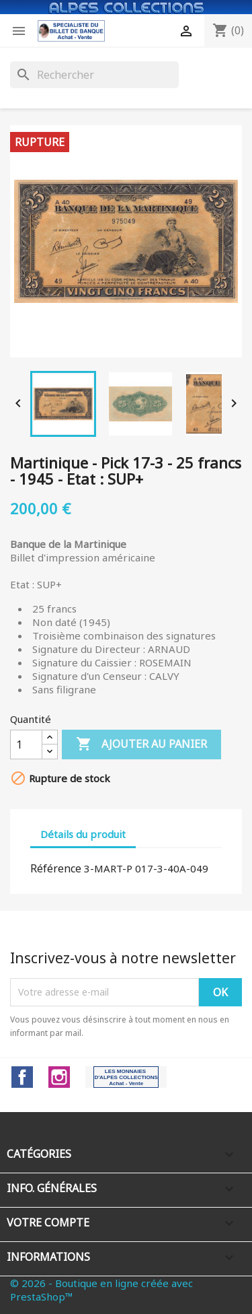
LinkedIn (126, 1077)
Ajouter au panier (141, 744)
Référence (55, 868)
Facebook (22, 1077)
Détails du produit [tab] (83, 834)
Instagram (59, 1077)
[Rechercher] (94, 74)
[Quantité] (26, 744)
